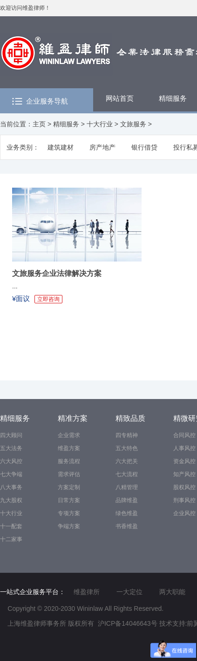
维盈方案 (69, 448)
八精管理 (126, 487)
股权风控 (184, 487)
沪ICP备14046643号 (127, 623)
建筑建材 (61, 147)
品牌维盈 (126, 500)
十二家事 (11, 539)
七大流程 (126, 474)
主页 (39, 124)
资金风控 (184, 461)
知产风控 (184, 474)
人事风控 (184, 448)
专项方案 (69, 513)
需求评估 (69, 474)
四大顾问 (11, 435)
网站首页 (120, 98)
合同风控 (184, 435)
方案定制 (69, 487)
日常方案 (69, 500)
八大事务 (11, 487)
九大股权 (11, 500)
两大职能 (172, 592)
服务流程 (69, 461)
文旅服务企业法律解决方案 (57, 273)
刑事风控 (184, 500)
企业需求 (69, 435)
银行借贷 (144, 147)
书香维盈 (126, 526)
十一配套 (11, 526)
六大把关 (126, 461)
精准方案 (73, 418)
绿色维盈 (126, 513)
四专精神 (126, 435)
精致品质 (130, 418)
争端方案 (69, 526)
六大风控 (11, 461)
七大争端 (11, 474)
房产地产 (102, 147)
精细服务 (66, 124)
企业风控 (184, 513)
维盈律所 (87, 592)
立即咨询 (48, 299)
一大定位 (129, 592)
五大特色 (126, 448)
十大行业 (100, 124)
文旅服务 (133, 124)
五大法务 (11, 448)
